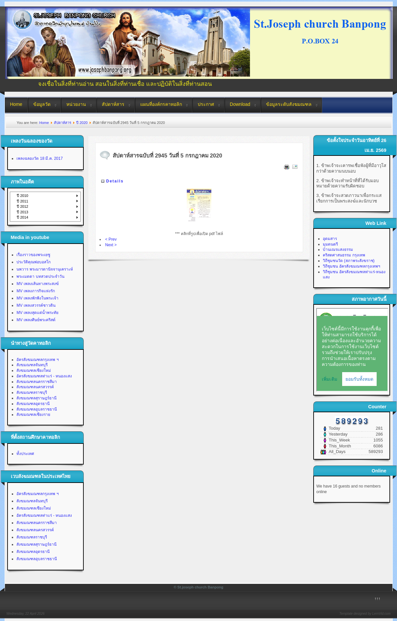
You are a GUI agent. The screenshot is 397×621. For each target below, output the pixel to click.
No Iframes (352, 350)
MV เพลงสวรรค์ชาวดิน (35, 305)
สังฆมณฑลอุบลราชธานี (36, 409)
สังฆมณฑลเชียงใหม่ (33, 370)
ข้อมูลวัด (42, 104)
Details (114, 181)
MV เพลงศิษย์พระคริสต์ (35, 320)
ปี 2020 (82, 123)
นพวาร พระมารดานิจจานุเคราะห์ (44, 269)
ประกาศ (206, 104)
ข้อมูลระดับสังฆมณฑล (289, 104)
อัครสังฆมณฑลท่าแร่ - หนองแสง (44, 376)
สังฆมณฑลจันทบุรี (32, 365)
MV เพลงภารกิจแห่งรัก (35, 291)
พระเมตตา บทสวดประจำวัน (40, 276)
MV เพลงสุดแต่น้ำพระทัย (37, 312)
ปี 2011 (22, 201)
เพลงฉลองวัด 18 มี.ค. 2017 (39, 158)
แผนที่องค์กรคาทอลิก (161, 104)
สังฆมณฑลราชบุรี (31, 392)
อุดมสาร (330, 238)
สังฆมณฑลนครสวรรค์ (35, 387)
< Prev (111, 239)
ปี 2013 (22, 212)
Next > (111, 245)
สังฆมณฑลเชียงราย (33, 414)
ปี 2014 (22, 217)
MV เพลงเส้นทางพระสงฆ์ (37, 283)
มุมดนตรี (330, 244)
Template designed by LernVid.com (364, 613)
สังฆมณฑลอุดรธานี (33, 403)
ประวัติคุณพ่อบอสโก (33, 262)
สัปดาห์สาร (113, 104)
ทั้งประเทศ (25, 453)
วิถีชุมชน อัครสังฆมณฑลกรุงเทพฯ (351, 266)
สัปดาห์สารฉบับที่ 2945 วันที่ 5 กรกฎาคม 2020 (167, 156)
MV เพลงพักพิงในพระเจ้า (37, 298)
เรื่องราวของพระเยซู (33, 254)
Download (240, 104)
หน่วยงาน (76, 104)
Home (16, 104)
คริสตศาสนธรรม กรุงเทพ (344, 255)
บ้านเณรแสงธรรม (338, 249)
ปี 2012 (22, 206)
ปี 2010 (22, 196)
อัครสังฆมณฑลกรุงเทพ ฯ (37, 359)
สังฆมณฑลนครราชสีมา (36, 381)
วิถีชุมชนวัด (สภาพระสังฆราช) (348, 260)
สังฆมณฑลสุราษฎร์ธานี (36, 398)
